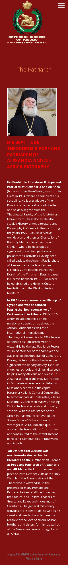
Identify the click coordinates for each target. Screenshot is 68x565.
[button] (62, 5)
